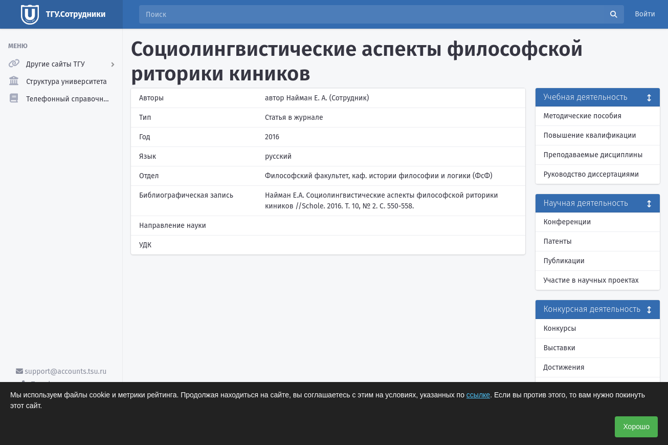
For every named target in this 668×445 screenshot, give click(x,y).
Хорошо (636, 426)
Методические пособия (583, 116)
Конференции (567, 222)
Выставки (559, 348)
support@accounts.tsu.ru (61, 371)
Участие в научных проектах (591, 280)
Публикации (564, 261)
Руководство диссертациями (591, 174)
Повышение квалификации (590, 135)
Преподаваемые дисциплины (593, 155)
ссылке (478, 395)
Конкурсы (560, 328)
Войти (645, 14)
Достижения (564, 367)
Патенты (558, 241)
